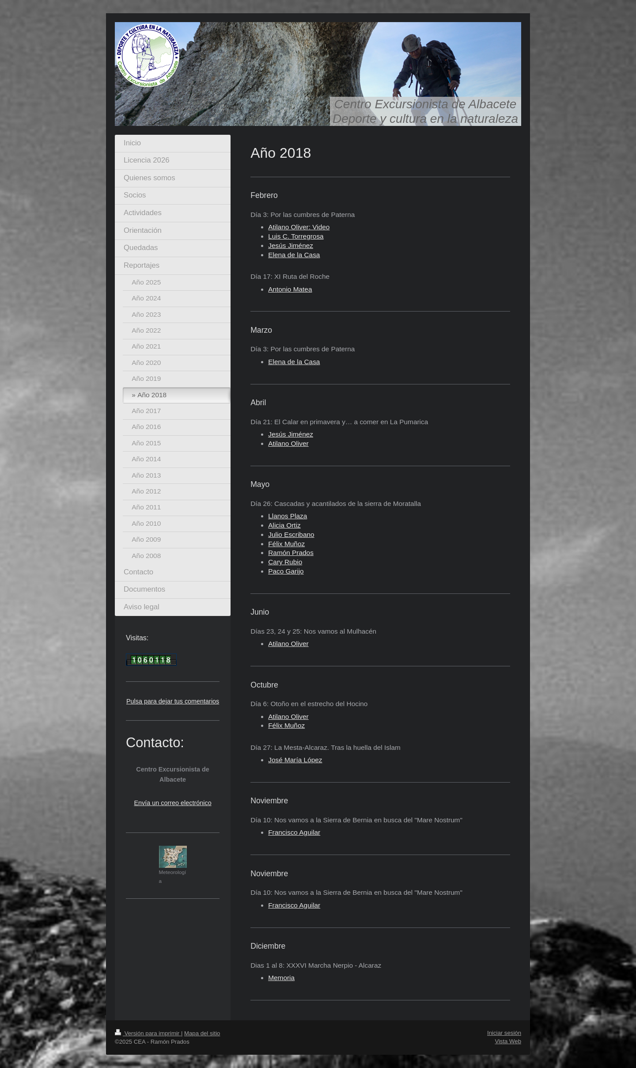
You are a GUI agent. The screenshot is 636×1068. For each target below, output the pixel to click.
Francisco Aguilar (294, 832)
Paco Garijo (285, 571)
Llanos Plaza (287, 516)
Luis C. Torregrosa (295, 236)
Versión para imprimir (148, 1033)
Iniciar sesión (504, 1033)
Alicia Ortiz (284, 525)
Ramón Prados (291, 552)
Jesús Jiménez (290, 245)
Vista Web (508, 1041)
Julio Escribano (291, 534)
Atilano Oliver (288, 443)
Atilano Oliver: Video (298, 227)
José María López (295, 760)
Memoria (281, 977)
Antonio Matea (290, 289)
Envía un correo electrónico (173, 802)
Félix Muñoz (286, 543)
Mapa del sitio (202, 1033)
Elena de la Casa (294, 254)
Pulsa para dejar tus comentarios (172, 701)
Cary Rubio (285, 562)
